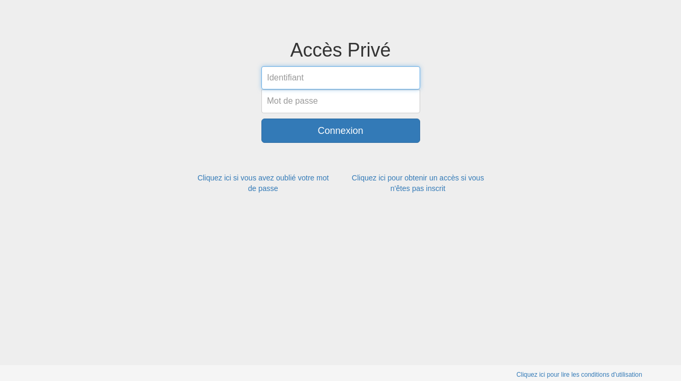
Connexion (340, 130)
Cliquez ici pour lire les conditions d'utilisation (579, 374)
